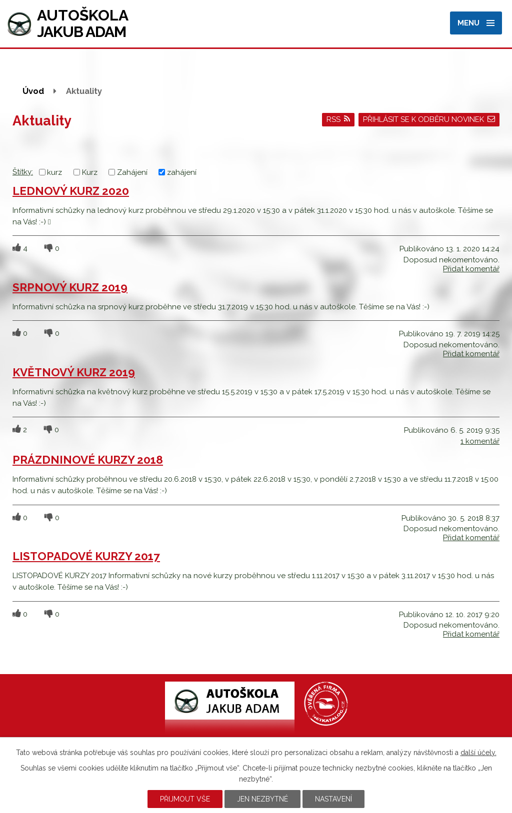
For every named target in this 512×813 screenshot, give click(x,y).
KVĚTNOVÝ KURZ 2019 (73, 372)
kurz (54, 172)
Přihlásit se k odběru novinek (429, 119)
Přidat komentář (471, 268)
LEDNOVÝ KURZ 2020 (70, 190)
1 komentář (480, 441)
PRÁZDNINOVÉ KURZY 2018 (87, 459)
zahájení (181, 172)
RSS (338, 119)
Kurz (90, 172)
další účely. (478, 753)
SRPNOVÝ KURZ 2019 (70, 287)
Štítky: (22, 171)
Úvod (33, 91)
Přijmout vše (185, 799)
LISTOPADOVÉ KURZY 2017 (86, 556)
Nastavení (333, 799)
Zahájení (132, 172)
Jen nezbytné (262, 799)
